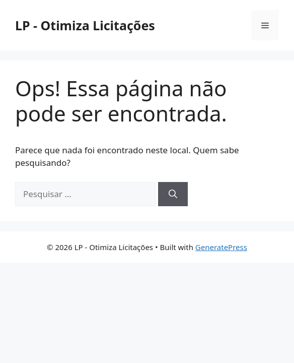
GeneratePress (221, 247)
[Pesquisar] (173, 194)
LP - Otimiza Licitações (85, 25)
